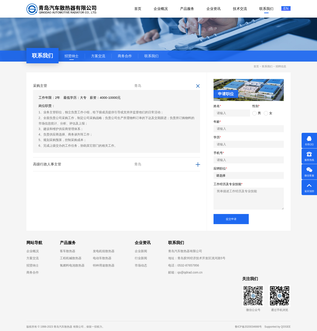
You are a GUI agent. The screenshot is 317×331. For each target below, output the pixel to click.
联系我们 (151, 56)
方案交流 (98, 56)
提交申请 (231, 219)
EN (286, 8)
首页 (256, 66)
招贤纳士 (72, 56)
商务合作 (125, 56)
